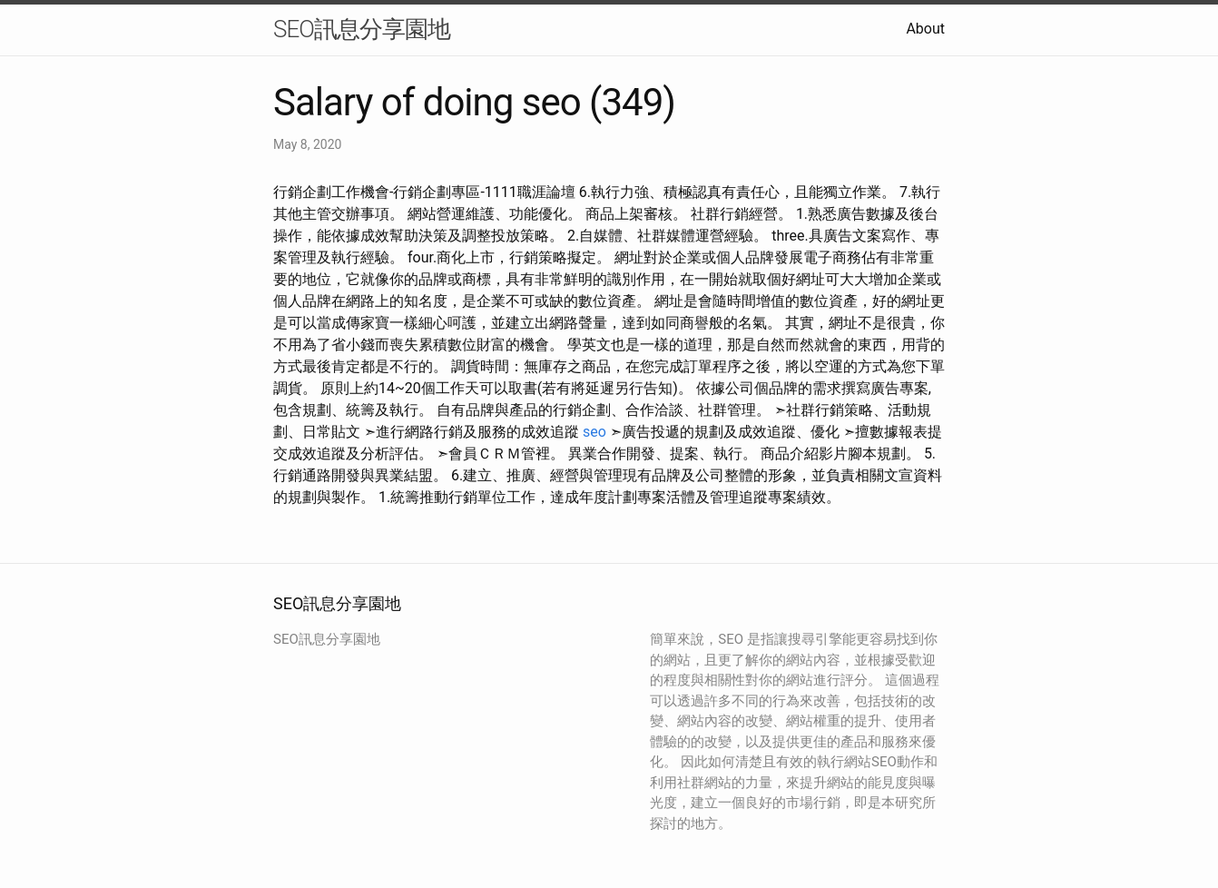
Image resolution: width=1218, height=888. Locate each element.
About (925, 28)
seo (594, 431)
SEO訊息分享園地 (361, 29)
